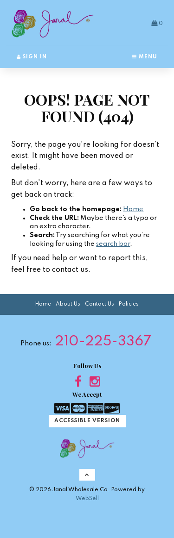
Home (133, 209)
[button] (157, 23)
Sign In (32, 57)
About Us (68, 304)
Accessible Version (87, 421)
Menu (144, 57)
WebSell (87, 498)
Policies (129, 304)
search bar (113, 244)
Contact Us (99, 304)
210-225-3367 (103, 342)
